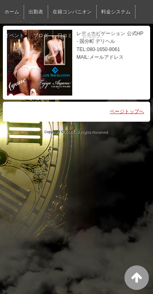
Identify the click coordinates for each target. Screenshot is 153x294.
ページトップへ (127, 111)
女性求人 (91, 35)
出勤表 (36, 12)
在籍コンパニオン (72, 12)
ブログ (40, 35)
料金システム (116, 12)
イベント (14, 35)
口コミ (65, 35)
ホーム (11, 12)
